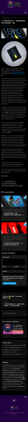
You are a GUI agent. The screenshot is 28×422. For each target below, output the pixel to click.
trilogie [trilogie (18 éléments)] (17, 383)
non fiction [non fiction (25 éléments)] (21, 374)
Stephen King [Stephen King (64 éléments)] (10, 381)
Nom (4, 266)
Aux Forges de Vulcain (18, 73)
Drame (3, 17)
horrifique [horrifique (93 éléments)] (10, 372)
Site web (5, 271)
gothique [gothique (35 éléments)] (14, 370)
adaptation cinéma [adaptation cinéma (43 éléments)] (7, 365)
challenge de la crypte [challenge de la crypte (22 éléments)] (7, 366)
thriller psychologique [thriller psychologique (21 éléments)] (11, 383)
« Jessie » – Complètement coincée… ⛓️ (13, 347)
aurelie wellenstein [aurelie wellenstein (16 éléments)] (16, 365)
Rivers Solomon (7, 241)
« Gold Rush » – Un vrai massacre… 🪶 (12, 349)
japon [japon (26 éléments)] (19, 372)
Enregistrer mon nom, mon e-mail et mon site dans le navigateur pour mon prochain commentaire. (14, 278)
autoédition (12, 209)
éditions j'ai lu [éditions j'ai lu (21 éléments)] (15, 384)
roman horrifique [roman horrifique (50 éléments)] (16, 377)
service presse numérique (8, 185)
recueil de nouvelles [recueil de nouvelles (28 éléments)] (7, 377)
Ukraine (20, 185)
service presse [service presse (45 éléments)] (7, 379)
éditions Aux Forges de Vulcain (9, 183)
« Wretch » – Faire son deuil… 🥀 (11, 352)
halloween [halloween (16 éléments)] (22, 370)
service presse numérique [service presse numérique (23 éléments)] (16, 379)
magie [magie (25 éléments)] (14, 374)
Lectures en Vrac (5, 19)
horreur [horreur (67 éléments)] (5, 372)
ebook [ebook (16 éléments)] (4, 368)
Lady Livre (5, 26)
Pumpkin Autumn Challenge (14, 239)
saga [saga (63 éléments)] (22, 377)
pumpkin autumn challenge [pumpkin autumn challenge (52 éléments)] (16, 376)
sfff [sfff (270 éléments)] (23, 379)
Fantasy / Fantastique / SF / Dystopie (14, 17)
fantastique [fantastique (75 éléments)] (16, 368)
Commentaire (6, 257)
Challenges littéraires (9, 236)
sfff (16, 185)
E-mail (16, 266)
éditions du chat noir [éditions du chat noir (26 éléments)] (7, 384)
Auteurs (5, 209)
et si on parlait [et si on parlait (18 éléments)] (10, 368)
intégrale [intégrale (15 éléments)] (15, 372)
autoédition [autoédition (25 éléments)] (22, 365)
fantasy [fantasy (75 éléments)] (5, 370)
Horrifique (18, 209)
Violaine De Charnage (18, 211)
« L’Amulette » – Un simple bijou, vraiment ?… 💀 (14, 345)
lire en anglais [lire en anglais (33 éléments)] (9, 374)
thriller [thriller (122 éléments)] (17, 381)
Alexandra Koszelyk (17, 72)
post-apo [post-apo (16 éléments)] (7, 375)
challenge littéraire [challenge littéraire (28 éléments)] (16, 367)
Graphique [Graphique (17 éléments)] (18, 370)
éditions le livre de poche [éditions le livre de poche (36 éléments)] (13, 386)
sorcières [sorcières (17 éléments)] (4, 381)
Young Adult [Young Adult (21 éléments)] (21, 383)
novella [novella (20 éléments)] (4, 375)
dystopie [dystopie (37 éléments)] (22, 367)
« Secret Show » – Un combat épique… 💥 (13, 354)
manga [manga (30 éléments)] (17, 374)
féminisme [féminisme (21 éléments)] (10, 370)
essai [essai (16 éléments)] (6, 368)
